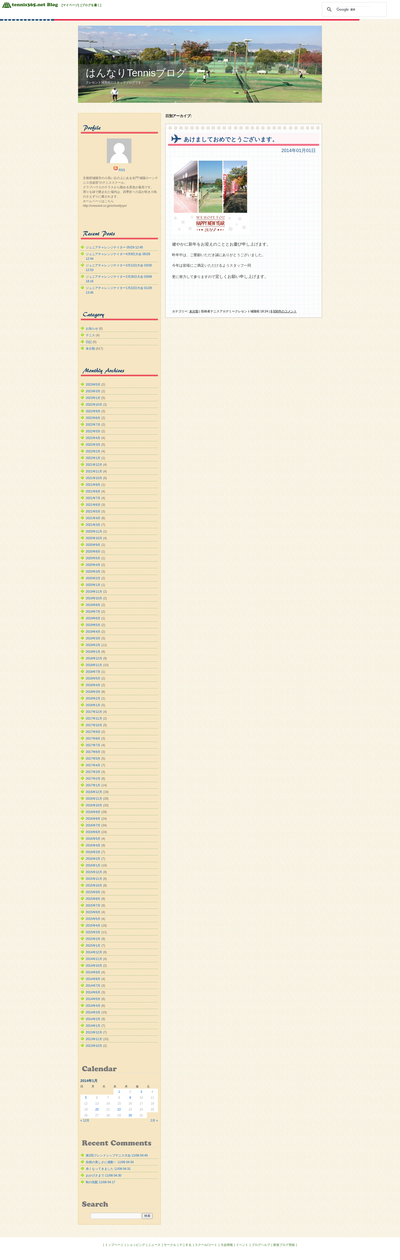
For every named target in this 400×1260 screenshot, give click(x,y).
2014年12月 (94, 952)
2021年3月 (93, 525)
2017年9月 (93, 732)
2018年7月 (93, 672)
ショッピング (136, 1245)
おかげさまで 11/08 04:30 (103, 1175)
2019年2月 (93, 645)
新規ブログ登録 (284, 1245)
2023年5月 (93, 384)
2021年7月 (93, 498)
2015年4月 (93, 925)
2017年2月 (93, 778)
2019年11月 (94, 591)
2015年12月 (94, 872)
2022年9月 (93, 411)
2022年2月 (93, 451)
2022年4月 (93, 438)
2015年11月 (94, 879)
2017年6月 (93, 752)
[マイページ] (70, 5)
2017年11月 (94, 718)
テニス (90, 335)
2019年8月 (93, 605)
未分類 (193, 311)
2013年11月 (94, 1039)
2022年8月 (93, 418)
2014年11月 (94, 959)
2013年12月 (94, 1032)
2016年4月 (93, 845)
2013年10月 (94, 1046)
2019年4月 (93, 631)
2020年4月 (93, 565)
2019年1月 (93, 652)
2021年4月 (93, 518)
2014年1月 (93, 1026)
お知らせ (92, 328)
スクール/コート (206, 1245)
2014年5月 (93, 999)
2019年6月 (93, 618)
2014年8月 (93, 979)
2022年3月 (93, 444)
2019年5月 (93, 625)
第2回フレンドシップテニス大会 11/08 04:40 (117, 1155)
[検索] (353, 9)
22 (119, 1109)
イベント (242, 1245)
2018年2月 (93, 698)
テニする (185, 1245)
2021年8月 (93, 491)
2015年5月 (93, 919)
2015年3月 (93, 932)
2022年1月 (93, 458)
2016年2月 (93, 859)
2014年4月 (93, 1005)
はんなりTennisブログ (136, 72)
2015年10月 (94, 885)
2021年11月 (94, 471)
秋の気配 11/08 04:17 (100, 1182)
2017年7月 (93, 745)
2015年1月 (93, 945)
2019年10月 (94, 598)
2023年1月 (93, 398)
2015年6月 (93, 912)
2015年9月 (93, 892)
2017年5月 (93, 758)
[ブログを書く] (91, 5)
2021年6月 (93, 505)
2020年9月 (93, 545)
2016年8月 (93, 818)
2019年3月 (93, 638)
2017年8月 (93, 738)
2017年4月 (93, 765)
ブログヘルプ (261, 1245)
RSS (122, 170)
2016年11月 (94, 798)
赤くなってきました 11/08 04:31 (108, 1169)
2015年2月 (93, 939)
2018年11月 (94, 665)
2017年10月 (94, 725)
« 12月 (84, 1120)
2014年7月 (93, 985)
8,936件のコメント (284, 311)
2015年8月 (93, 899)
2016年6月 (93, 832)
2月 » (154, 1120)
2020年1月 (93, 585)
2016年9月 (93, 812)
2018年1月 (93, 705)
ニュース (154, 1245)
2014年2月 (93, 1019)
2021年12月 (94, 464)
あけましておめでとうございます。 (231, 139)
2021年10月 (94, 478)
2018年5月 (93, 678)
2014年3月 (93, 1012)
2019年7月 (93, 611)
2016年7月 (93, 825)
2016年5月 (93, 839)
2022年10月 (94, 404)
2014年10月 (94, 965)
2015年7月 (93, 905)
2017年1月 (93, 785)
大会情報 (227, 1245)
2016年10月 (94, 805)
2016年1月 (93, 865)
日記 (89, 342)
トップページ (114, 1245)
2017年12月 (94, 712)
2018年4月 (93, 685)
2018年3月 (93, 692)
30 (130, 1115)
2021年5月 (93, 511)
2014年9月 (93, 972)
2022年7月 (93, 424)
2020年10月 (94, 538)
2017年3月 (93, 772)
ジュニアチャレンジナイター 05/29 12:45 (114, 247)
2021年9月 (93, 485)
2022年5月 (93, 431)
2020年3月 (93, 571)
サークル (170, 1245)
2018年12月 (94, 658)
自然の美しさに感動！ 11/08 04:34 (110, 1162)
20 (97, 1109)
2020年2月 (93, 578)
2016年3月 (93, 852)
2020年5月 (93, 558)
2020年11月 (94, 531)
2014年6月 (93, 992)
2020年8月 (93, 551)
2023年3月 (93, 391)
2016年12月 (94, 792)
